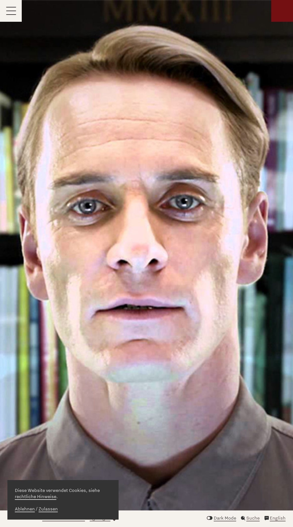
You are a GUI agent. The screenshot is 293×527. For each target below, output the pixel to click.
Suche (253, 518)
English (278, 518)
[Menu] (11, 11)
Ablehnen (25, 509)
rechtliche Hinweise (35, 496)
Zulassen (48, 509)
